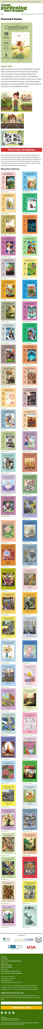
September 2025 (6, 256)
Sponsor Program (6, 967)
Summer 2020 (26, 663)
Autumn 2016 (5, 855)
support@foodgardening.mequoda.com (11, 982)
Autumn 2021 (5, 615)
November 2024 (6, 365)
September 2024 (6, 386)
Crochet (3, 1)
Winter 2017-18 (27, 783)
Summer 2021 (26, 615)
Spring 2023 (4, 542)
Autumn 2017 (5, 807)
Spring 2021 (4, 639)
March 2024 (5, 451)
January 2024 (5, 473)
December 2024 (27, 343)
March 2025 (5, 321)
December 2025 (27, 213)
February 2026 (27, 192)
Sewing (38, 1)
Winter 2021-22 (27, 591)
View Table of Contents (21, 150)
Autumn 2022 (5, 567)
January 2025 (5, 343)
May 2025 (4, 300)
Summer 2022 (26, 567)
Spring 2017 (4, 831)
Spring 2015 (4, 927)
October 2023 (26, 494)
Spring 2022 (4, 591)
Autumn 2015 (5, 903)
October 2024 (26, 365)
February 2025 (27, 321)
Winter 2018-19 (27, 735)
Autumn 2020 (5, 663)
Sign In (38, 14)
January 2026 (5, 213)
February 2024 (27, 451)
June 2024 (25, 408)
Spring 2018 (4, 783)
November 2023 (6, 494)
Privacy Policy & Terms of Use (10, 971)
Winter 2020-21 (27, 639)
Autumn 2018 (5, 759)
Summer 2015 (26, 903)
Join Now (4, 957)
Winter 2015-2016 (27, 879)
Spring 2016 (4, 879)
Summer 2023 (26, 518)
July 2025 (4, 278)
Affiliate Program (6, 965)
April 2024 (25, 429)
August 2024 (26, 386)
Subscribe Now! (21, 1007)
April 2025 (25, 300)
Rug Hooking (31, 1)
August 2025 (26, 256)
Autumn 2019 (5, 711)
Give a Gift (4, 969)
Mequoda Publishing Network (10, 1018)
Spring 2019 (4, 735)
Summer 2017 (26, 807)
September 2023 (6, 516)
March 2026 (5, 192)
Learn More (4, 959)
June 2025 (25, 278)
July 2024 (4, 408)
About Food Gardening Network (11, 961)
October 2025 (26, 235)
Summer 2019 (26, 711)
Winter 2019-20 (27, 687)
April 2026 (6, 66)
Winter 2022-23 (27, 542)
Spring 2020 (4, 687)
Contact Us (4, 963)
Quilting (24, 1)
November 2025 (6, 235)
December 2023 (27, 473)
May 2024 (4, 429)
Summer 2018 (26, 759)
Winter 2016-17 (27, 831)
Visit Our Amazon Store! (28, 14)
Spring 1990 (26, 927)
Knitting (19, 1)
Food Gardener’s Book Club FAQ (11, 973)
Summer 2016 (26, 855)
